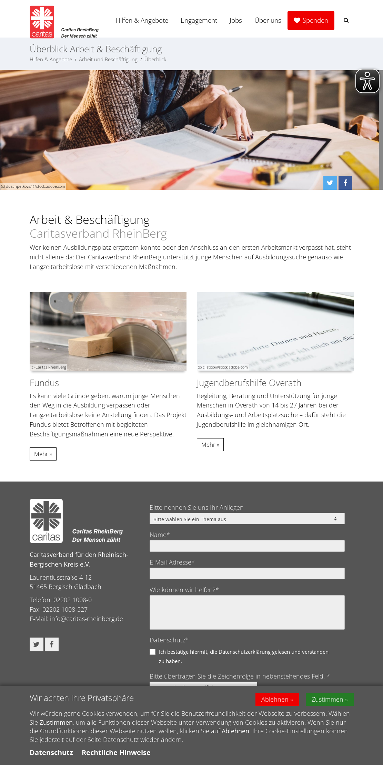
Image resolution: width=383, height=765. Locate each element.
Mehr (41, 454)
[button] (346, 20)
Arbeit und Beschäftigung (108, 59)
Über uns (267, 20)
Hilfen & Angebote (141, 20)
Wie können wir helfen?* (184, 590)
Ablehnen (275, 701)
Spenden (315, 20)
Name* (160, 534)
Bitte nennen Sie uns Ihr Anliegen (197, 507)
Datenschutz (51, 754)
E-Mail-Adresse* (172, 562)
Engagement (199, 20)
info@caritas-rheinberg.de (86, 618)
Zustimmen (327, 701)
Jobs (236, 20)
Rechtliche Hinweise (116, 754)
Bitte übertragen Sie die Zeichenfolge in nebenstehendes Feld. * (240, 676)
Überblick (155, 59)
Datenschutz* (169, 640)
